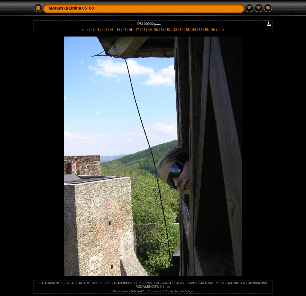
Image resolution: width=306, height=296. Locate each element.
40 (92, 29)
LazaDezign (186, 291)
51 (162, 29)
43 (111, 29)
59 (213, 29)
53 (175, 29)
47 (137, 29)
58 (206, 29)
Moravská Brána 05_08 (71, 8)
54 (181, 29)
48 (143, 29)
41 (99, 29)
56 (194, 29)
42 (105, 29)
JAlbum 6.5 (137, 291)
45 (124, 29)
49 (149, 29)
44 (118, 29)
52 (169, 29)
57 (200, 29)
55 (188, 29)
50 (156, 29)
